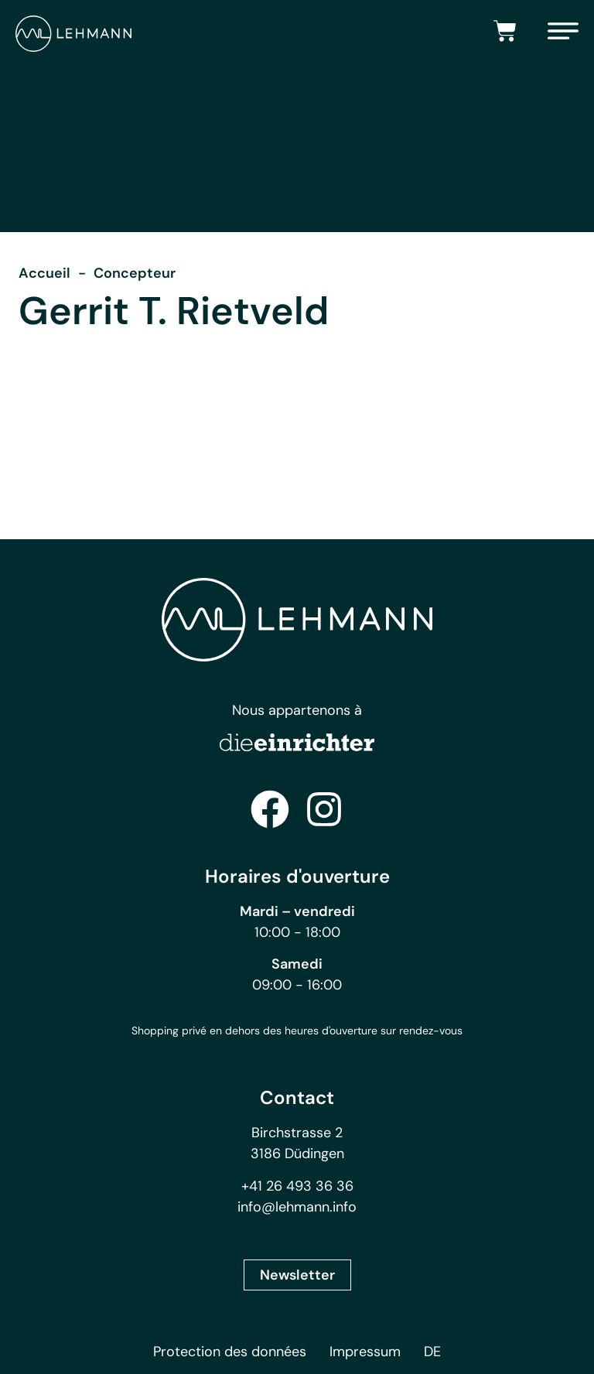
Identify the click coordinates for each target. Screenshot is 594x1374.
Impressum (365, 1352)
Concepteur (135, 273)
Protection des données (229, 1352)
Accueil (44, 273)
